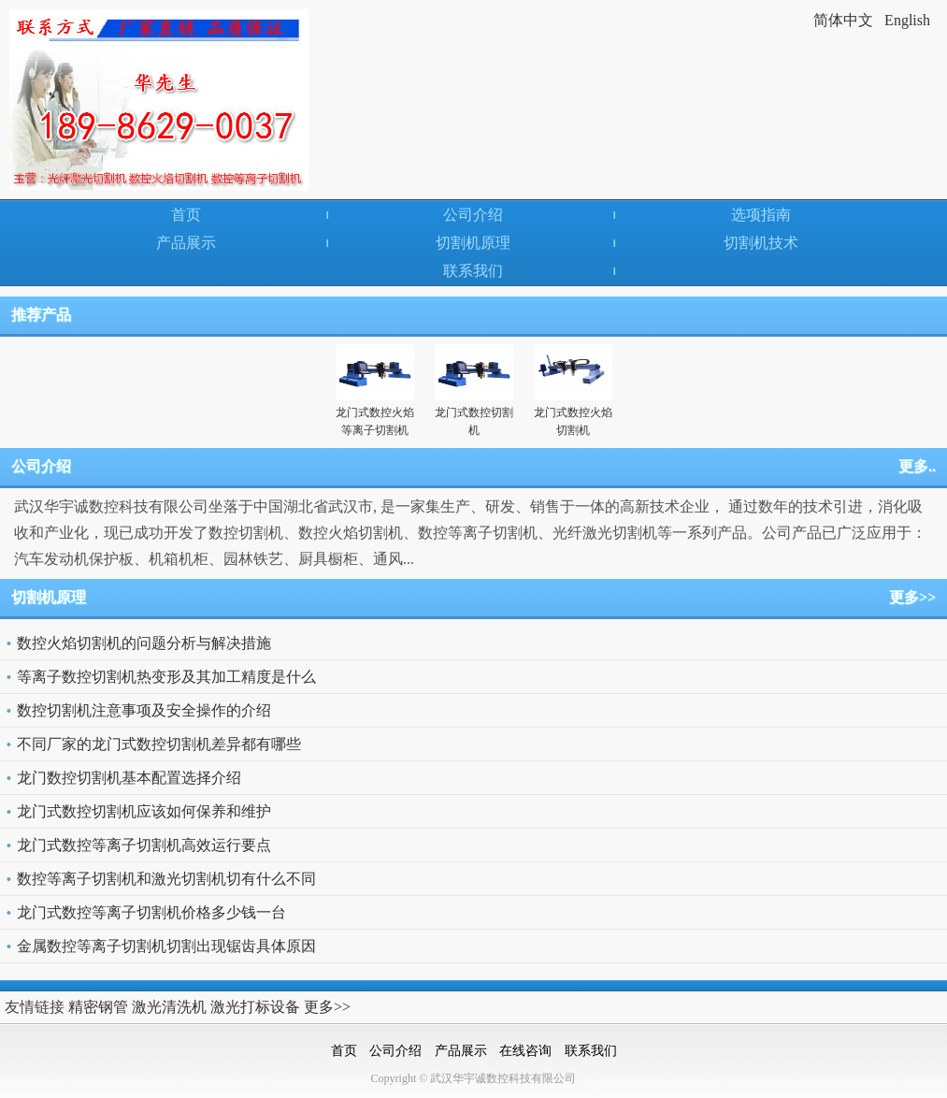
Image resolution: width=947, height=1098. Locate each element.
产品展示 (186, 243)
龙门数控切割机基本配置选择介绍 (129, 778)
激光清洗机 (169, 1007)
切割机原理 (473, 243)
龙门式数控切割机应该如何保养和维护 (144, 811)
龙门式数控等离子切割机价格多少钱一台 (151, 912)
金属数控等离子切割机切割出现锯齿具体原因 (166, 946)
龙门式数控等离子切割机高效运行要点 (144, 845)
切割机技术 (761, 243)
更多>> (912, 597)
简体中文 (843, 20)
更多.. (917, 466)
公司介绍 (473, 215)
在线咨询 (525, 1051)
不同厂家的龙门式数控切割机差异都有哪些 (159, 744)
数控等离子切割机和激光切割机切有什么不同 (166, 879)
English (907, 20)
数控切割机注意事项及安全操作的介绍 (144, 710)
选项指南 (761, 215)
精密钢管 (98, 1007)
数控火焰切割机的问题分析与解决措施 (144, 643)
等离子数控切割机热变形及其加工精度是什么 (166, 677)
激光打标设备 (255, 1007)
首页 (186, 215)
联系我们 (473, 271)
